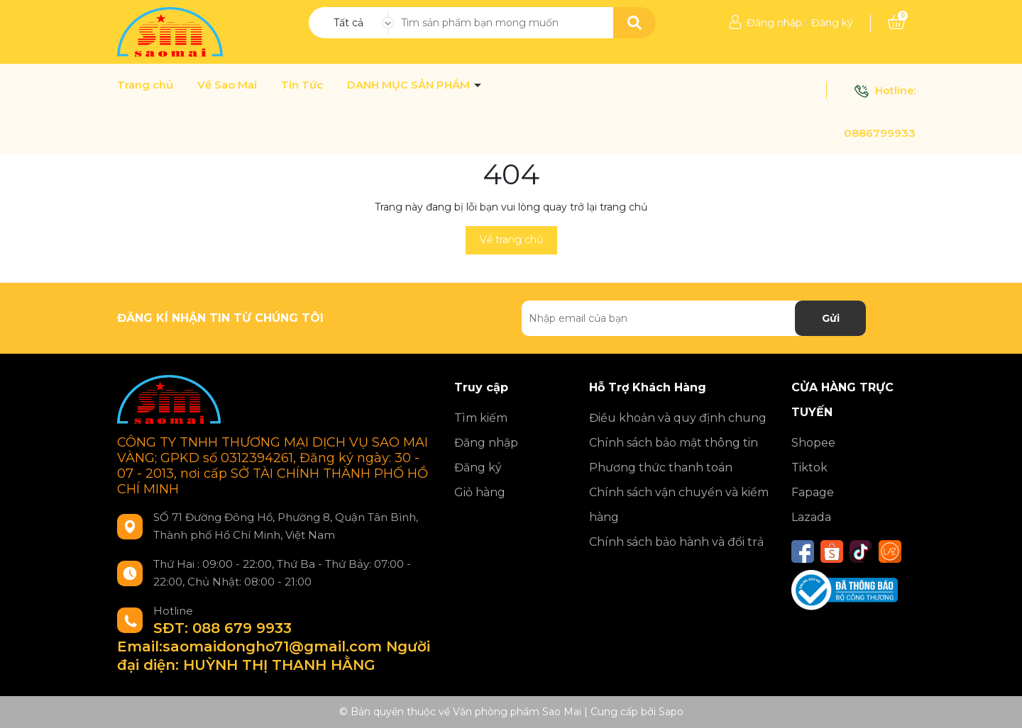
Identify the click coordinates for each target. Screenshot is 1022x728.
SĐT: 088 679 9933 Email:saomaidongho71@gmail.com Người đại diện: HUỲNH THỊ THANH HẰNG (273, 646)
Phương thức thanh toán (660, 467)
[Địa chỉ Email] (694, 318)
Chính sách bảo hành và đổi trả (676, 542)
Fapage (812, 492)
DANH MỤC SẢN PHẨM (410, 85)
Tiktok (809, 467)
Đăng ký (832, 22)
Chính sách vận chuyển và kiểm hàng (679, 505)
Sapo (671, 711)
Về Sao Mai (227, 85)
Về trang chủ (511, 239)
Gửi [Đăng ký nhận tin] (831, 318)
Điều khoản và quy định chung (677, 418)
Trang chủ (145, 85)
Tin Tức (302, 85)
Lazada (811, 517)
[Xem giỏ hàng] (896, 22)
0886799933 (880, 133)
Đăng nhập (774, 22)
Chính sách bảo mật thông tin (673, 442)
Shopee (813, 442)
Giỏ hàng (479, 492)
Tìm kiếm (480, 418)
